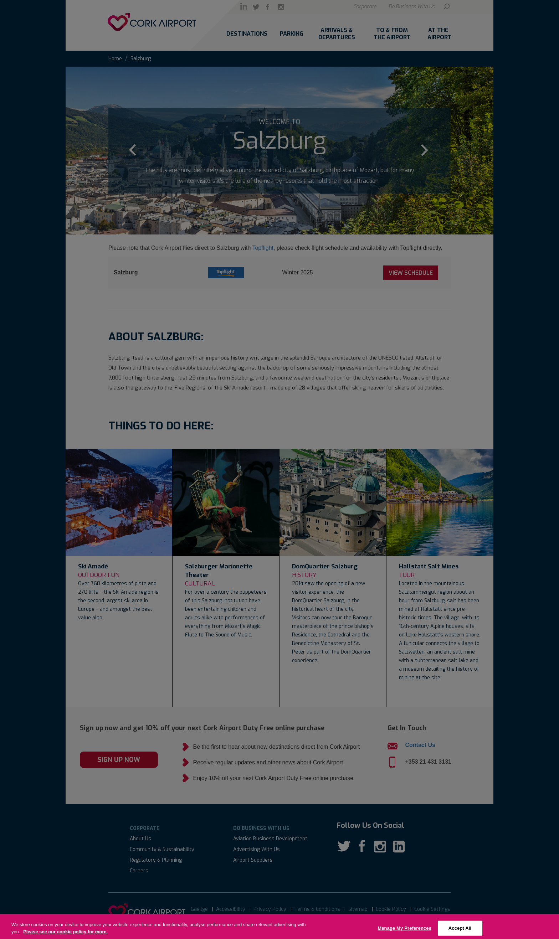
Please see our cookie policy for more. (65, 936)
